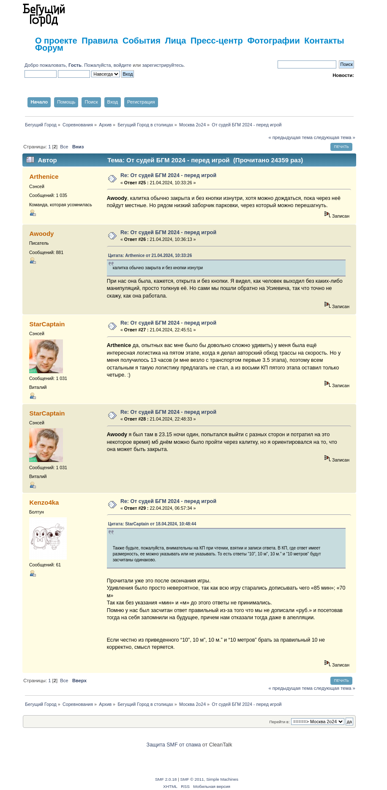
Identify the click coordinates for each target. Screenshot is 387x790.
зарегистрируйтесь (162, 65)
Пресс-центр (217, 40)
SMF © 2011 (192, 779)
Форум (49, 47)
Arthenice (43, 176)
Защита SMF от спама (174, 745)
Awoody (41, 233)
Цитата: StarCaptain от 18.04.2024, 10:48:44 (152, 524)
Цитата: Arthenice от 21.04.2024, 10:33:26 (150, 255)
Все (64, 146)
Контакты (324, 40)
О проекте (56, 40)
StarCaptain (47, 324)
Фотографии (273, 40)
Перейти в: (279, 721)
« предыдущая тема (290, 137)
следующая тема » (334, 137)
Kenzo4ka (44, 502)
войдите (122, 65)
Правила (100, 40)
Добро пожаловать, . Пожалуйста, (69, 65)
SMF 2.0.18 (166, 779)
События (142, 40)
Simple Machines (222, 779)
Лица (175, 40)
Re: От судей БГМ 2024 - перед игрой (168, 175)
